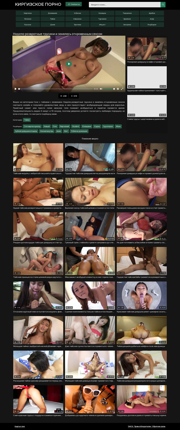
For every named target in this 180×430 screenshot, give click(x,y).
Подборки (152, 24)
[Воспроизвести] (16, 89)
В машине (86, 126)
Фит (66, 131)
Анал (58, 131)
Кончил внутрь (46, 131)
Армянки (127, 19)
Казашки (102, 13)
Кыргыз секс (20, 426)
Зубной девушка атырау (26, 131)
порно (38, 4)
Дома (52, 24)
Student (75, 126)
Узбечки (77, 13)
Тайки (52, 19)
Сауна (97, 126)
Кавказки (77, 19)
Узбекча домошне (79, 131)
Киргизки (28, 13)
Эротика (77, 24)
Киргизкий (64, 126)
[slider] (55, 89)
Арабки (152, 13)
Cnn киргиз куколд (32, 126)
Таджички (127, 13)
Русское (27, 24)
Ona (55, 126)
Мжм (118, 126)
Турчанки (102, 19)
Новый (47, 126)
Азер (152, 19)
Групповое (108, 126)
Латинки (27, 19)
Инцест (102, 24)
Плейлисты (74, 4)
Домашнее (52, 13)
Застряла (127, 24)
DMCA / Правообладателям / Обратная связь (146, 426)
